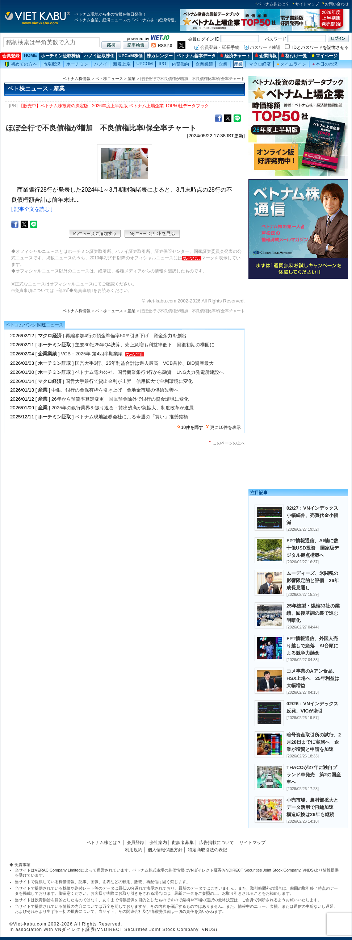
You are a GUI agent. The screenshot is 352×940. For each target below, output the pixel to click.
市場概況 (51, 64)
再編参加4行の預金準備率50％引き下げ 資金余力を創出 (126, 335)
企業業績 (204, 64)
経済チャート (235, 55)
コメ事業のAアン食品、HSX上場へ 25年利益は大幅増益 (312, 678)
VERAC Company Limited (58, 870)
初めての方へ (21, 64)
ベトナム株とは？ (273, 4)
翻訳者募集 (183, 842)
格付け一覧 (294, 55)
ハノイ (100, 64)
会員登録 (11, 55)
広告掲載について (216, 842)
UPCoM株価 (130, 55)
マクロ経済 (260, 64)
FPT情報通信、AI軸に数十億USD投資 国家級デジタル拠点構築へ (312, 548)
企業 (223, 64)
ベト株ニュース (109, 78)
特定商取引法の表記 (207, 849)
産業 (238, 64)
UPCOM (145, 63)
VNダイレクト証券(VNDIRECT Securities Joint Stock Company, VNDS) (251, 870)
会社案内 (158, 842)
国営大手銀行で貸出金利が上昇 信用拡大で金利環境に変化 (129, 381)
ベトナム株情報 (77, 78)
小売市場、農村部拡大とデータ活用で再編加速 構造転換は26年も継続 (312, 807)
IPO (162, 63)
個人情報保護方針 (165, 849)
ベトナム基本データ (196, 55)
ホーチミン (77, 64)
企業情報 (266, 55)
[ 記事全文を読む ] (32, 209)
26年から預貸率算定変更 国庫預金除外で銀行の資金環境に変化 (120, 399)
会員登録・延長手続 (219, 47)
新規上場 (121, 64)
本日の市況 (325, 64)
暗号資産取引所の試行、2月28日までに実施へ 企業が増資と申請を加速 (313, 742)
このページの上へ (229, 443)
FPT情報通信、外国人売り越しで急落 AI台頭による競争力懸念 (312, 646)
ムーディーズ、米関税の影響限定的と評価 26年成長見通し (312, 580)
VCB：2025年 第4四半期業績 (92, 353)
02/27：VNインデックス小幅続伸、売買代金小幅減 (312, 515)
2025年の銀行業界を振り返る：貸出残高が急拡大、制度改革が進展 (122, 407)
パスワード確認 (265, 47)
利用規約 (133, 849)
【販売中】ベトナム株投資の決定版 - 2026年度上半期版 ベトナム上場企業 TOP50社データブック (114, 105)
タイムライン (291, 64)
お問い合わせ (337, 4)
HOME (30, 55)
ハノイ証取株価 (99, 55)
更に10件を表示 (225, 427)
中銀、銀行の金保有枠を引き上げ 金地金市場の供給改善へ (115, 390)
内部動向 (180, 64)
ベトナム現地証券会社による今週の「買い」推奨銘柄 (131, 416)
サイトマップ (307, 4)
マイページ (324, 55)
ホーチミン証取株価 (60, 55)
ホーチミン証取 (54, 344)
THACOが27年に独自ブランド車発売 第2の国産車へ (313, 775)
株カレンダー (160, 55)
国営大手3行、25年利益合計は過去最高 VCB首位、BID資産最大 (144, 363)
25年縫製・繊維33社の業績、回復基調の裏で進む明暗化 (313, 613)
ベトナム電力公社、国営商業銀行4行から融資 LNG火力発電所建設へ (149, 372)
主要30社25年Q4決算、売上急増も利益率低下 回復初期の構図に (144, 344)
